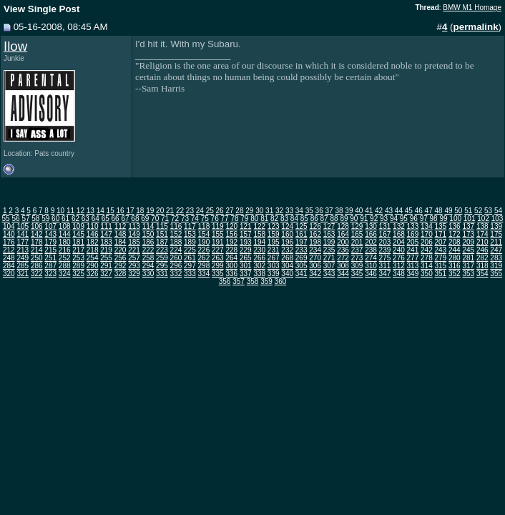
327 (106, 274)
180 (65, 242)
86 (314, 218)
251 (50, 258)
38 (339, 211)
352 (454, 274)
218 (93, 250)
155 (218, 234)
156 (231, 234)
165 (357, 234)
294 (148, 266)
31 (269, 211)
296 (176, 266)
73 (185, 218)
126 (315, 226)
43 (389, 211)
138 (482, 226)
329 (134, 274)
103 (497, 218)
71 (165, 218)
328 (120, 274)
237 (357, 250)
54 (498, 211)
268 (287, 258)
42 (379, 211)
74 (195, 218)
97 (424, 218)
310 (371, 266)
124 (287, 226)
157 (246, 234)
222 (148, 250)
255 (106, 258)
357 (238, 281)
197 (301, 242)
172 (454, 234)
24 (200, 211)
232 (287, 250)
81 (264, 218)
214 (37, 250)
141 (22, 234)
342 (315, 274)
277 (413, 258)
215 (50, 250)
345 (357, 274)
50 (458, 211)
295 (162, 266)
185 (134, 242)
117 (190, 226)
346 (371, 274)
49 (448, 211)
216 (65, 250)
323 (50, 274)
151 (162, 234)
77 (225, 218)
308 (343, 266)
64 (95, 218)
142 (37, 234)
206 (427, 242)
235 (329, 250)
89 (344, 218)
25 (210, 211)
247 (496, 250)
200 (343, 242)
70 (155, 218)
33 (289, 211)
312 (399, 266)
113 (134, 226)
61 (65, 218)
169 (413, 234)
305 (301, 266)
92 (374, 218)
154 (204, 234)
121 (246, 226)
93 (384, 218)
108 (65, 226)
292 (120, 266)
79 (244, 218)
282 (482, 258)
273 (357, 258)
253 (78, 258)
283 (496, 258)
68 (135, 218)
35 (309, 211)
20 (160, 211)
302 (259, 266)
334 (204, 274)
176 (9, 242)
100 (455, 218)
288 (65, 266)
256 (120, 258)
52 (478, 211)
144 (65, 234)
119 (218, 226)
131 (385, 226)
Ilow (15, 46)
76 (215, 218)
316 (454, 266)
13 (90, 211)
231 (274, 250)
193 (246, 242)
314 (427, 266)
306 (315, 266)
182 (93, 242)
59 (45, 218)
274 (371, 258)
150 (148, 234)
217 (78, 250)
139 (496, 226)
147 (106, 234)
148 (120, 234)
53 (488, 211)
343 (329, 274)
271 (329, 258)
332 (176, 274)
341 (301, 274)
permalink (476, 26)
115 (162, 226)
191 (218, 242)
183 (106, 242)
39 (349, 211)
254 (93, 258)
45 (409, 211)
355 (496, 274)
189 (190, 242)
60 (55, 218)
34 (299, 211)
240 (399, 250)
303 (274, 266)
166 (371, 234)
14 (100, 211)
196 (287, 242)
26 (220, 211)
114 (148, 226)
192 (231, 242)
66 (115, 218)
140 (9, 234)
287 (50, 266)
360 (281, 281)
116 (176, 226)
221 (134, 250)
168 (399, 234)
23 (190, 211)
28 (239, 211)
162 (315, 234)
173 (468, 234)
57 (25, 218)
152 (176, 234)
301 (246, 266)
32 (279, 211)
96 (414, 218)
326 (93, 274)
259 (162, 258)
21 (170, 211)
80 (254, 218)
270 (315, 258)
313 (413, 266)
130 (371, 226)
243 (440, 250)
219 (106, 250)
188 (176, 242)
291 (106, 266)
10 (60, 211)
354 (482, 274)
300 (231, 266)
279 (440, 258)
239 (385, 250)
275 (385, 258)
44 (399, 211)
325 (78, 274)
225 (190, 250)
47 (429, 211)
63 (85, 218)
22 (180, 211)
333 (190, 274)
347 (385, 274)
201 (357, 242)
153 (190, 234)
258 (148, 258)
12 (80, 211)
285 (22, 266)
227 (218, 250)
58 (35, 218)
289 (78, 266)
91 (364, 218)
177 (22, 242)
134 (427, 226)
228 (231, 250)
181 (78, 242)
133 (413, 226)
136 (454, 226)
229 (246, 250)
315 (440, 266)
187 (162, 242)
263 (218, 258)
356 (225, 281)
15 (110, 211)
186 (148, 242)
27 (229, 211)
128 (343, 226)
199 (329, 242)
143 (50, 234)
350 (427, 274)
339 (274, 274)
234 (315, 250)
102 (483, 218)
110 (93, 226)
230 (259, 250)
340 (287, 274)
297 (190, 266)
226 (204, 250)
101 (470, 218)
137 (468, 226)
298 (204, 266)
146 (93, 234)
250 (37, 258)
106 (37, 226)
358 (253, 281)
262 (204, 258)
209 (468, 242)
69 (145, 218)
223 (162, 250)
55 (6, 218)
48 (438, 211)
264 (231, 258)
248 (9, 258)
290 (93, 266)
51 (468, 211)
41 (369, 211)
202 (371, 242)
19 (150, 211)
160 (287, 234)
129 (357, 226)
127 (329, 226)
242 (427, 250)
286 (37, 266)
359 (266, 281)
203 (385, 242)
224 (176, 250)
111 (106, 226)
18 (140, 211)
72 (175, 218)
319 (496, 266)
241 (413, 250)
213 (22, 250)
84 (294, 218)
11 (70, 211)
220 (120, 250)
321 (22, 274)
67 (125, 218)
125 (301, 226)
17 (130, 211)
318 (482, 266)
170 (427, 234)
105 (22, 226)
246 (482, 250)
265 (246, 258)
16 (120, 211)
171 (440, 234)
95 (404, 218)
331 (162, 274)
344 (343, 274)
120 (231, 226)
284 (9, 266)
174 (482, 234)
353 (468, 274)
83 (284, 218)
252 (65, 258)
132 (399, 226)
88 (334, 218)
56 (15, 218)
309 (357, 266)
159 (274, 234)
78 (234, 218)
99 (443, 218)
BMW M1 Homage (472, 7)
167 (385, 234)
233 (301, 250)
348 (399, 274)
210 (482, 242)
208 (454, 242)
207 (440, 242)
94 (394, 218)
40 (359, 211)
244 (454, 250)
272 (343, 258)
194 (259, 242)
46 (419, 211)
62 (75, 218)
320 (9, 274)
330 (148, 274)
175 (496, 234)
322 (37, 274)
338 (259, 274)
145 (78, 234)
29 (249, 211)
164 (343, 234)
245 (468, 250)
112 (120, 226)
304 (287, 266)
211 (496, 242)
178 (37, 242)
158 (259, 234)
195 (274, 242)
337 (246, 274)
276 (399, 258)
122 (259, 226)
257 (134, 258)
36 (319, 211)
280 (454, 258)
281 (468, 258)
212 (9, 250)
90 (354, 218)
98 (434, 218)
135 (440, 226)
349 (413, 274)
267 (274, 258)
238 (371, 250)
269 (301, 258)
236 (343, 250)
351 (440, 274)
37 (329, 211)
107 (50, 226)
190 (204, 242)
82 (274, 218)
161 (301, 234)
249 (22, 258)
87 (324, 218)
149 (134, 234)
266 (259, 258)
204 (399, 242)
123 (274, 226)
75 (205, 218)
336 (231, 274)
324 (65, 274)
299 (218, 266)
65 (105, 218)
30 (259, 211)
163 (329, 234)
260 (176, 258)
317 (468, 266)
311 (385, 266)
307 (329, 266)
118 (204, 226)
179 (50, 242)
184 (120, 242)
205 (413, 242)
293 (134, 266)
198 (315, 242)
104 (9, 226)
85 (304, 218)
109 (78, 226)
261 (190, 258)
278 (427, 258)
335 (218, 274)
